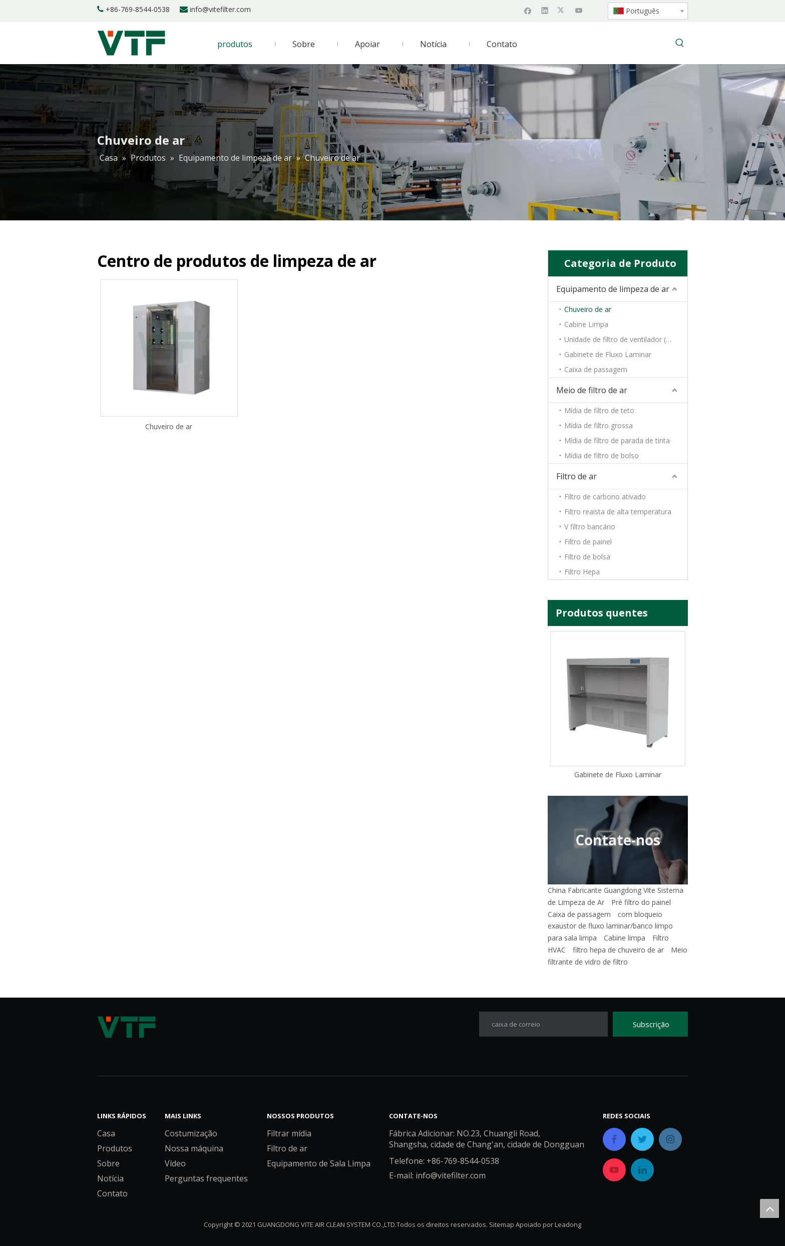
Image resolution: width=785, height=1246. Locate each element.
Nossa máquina (194, 1148)
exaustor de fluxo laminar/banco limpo (610, 925)
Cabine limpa (624, 938)
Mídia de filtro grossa (598, 425)
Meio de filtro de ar (591, 390)
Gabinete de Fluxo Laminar (607, 354)
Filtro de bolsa (587, 556)
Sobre (108, 1163)
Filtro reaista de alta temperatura (617, 511)
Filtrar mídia (289, 1133)
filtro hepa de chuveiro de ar (618, 950)
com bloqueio (640, 914)
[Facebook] (528, 10)
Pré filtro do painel (641, 902)
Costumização (191, 1133)
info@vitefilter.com (220, 9)
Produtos (114, 1148)
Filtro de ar (576, 476)
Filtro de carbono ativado (605, 496)
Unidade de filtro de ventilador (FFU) (622, 339)
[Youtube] (579, 10)
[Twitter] (562, 10)
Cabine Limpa (586, 324)
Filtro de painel (588, 541)
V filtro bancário (589, 526)
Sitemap (501, 1224)
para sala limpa (572, 938)
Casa (106, 1133)
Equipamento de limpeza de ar (612, 288)
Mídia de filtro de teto (599, 410)
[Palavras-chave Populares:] (679, 43)
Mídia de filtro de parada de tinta (617, 440)
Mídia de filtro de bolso (601, 455)
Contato (112, 1193)
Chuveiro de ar (168, 426)
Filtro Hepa (582, 571)
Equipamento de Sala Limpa (318, 1163)
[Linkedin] (545, 10)
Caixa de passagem (595, 369)
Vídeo (175, 1163)
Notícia (110, 1178)
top (769, 1208)
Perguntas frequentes (206, 1178)
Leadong (568, 1224)
